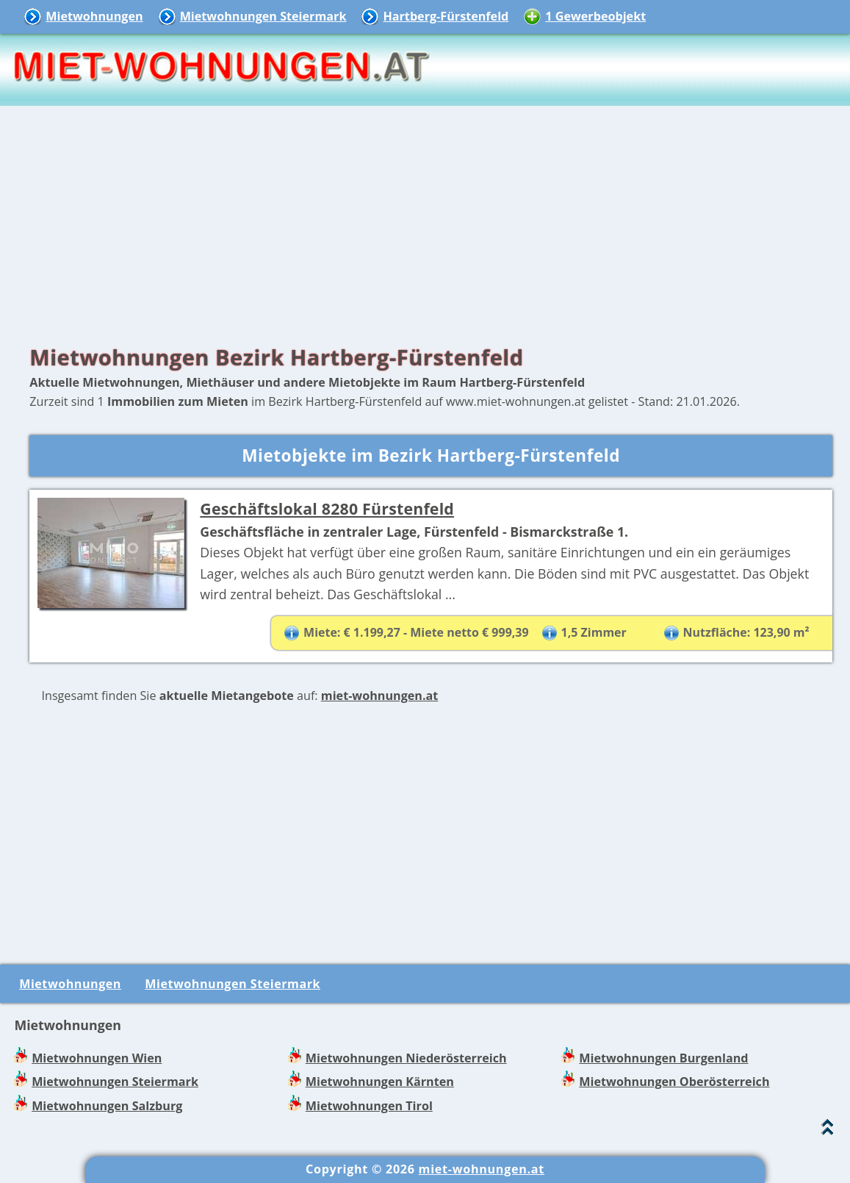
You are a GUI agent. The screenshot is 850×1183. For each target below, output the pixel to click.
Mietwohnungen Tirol (369, 1106)
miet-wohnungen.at (380, 695)
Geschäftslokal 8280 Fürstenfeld (327, 508)
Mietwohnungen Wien (97, 1058)
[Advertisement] (425, 221)
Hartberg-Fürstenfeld (445, 16)
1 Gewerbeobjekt (595, 16)
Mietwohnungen (94, 16)
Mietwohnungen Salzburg (107, 1106)
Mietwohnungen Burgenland (663, 1058)
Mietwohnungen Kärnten (380, 1081)
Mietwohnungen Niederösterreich (406, 1058)
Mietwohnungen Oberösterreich (674, 1081)
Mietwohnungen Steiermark (263, 16)
